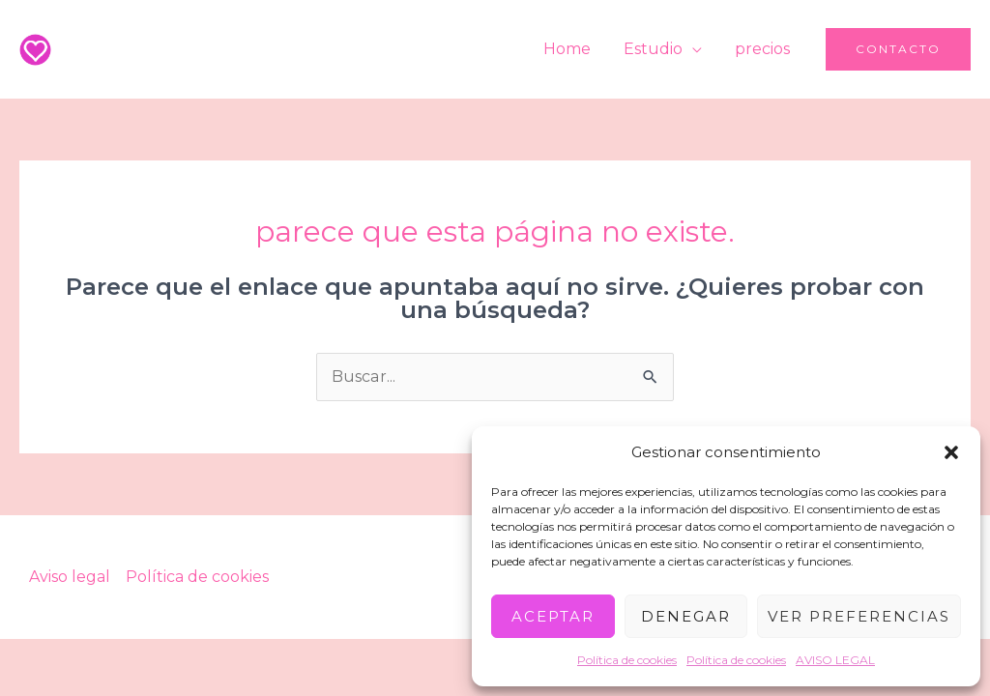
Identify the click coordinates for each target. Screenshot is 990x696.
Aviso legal (69, 576)
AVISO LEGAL (835, 659)
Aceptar (553, 616)
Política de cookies (627, 659)
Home (572, 49)
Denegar (686, 616)
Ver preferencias (859, 616)
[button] (951, 452)
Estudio (655, 49)
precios (763, 49)
